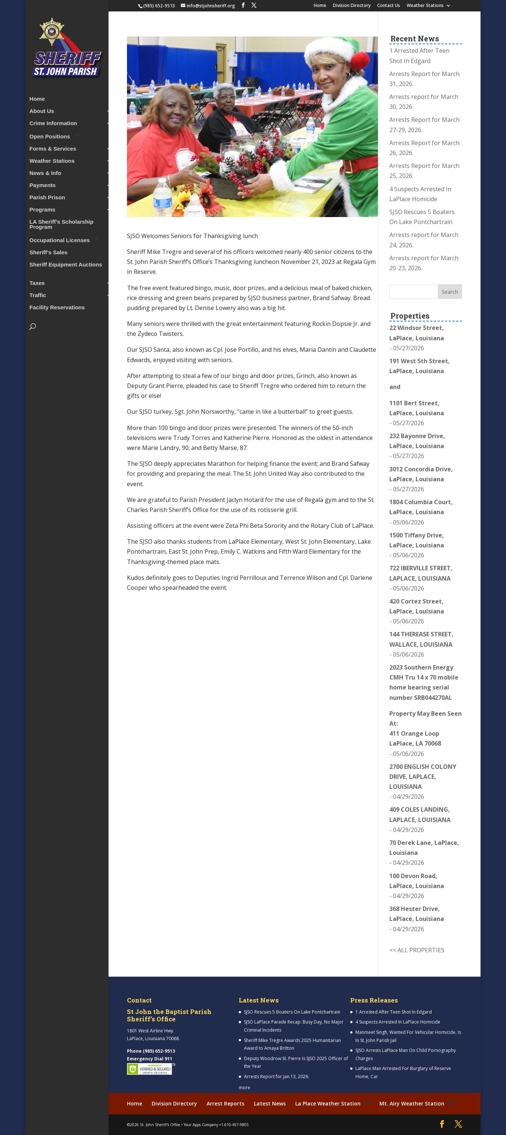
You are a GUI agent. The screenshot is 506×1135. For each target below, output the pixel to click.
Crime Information (53, 121)
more (244, 1087)
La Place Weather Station (328, 1103)
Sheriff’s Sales (49, 250)
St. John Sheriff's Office (160, 1124)
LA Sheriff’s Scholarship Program (61, 222)
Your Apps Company (201, 1124)
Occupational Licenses (60, 238)
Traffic (38, 293)
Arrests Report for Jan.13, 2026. (276, 1076)
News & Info (45, 171)
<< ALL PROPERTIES (416, 950)
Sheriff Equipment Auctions (66, 262)
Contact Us (388, 5)
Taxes (37, 281)
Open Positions (50, 134)
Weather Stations (425, 5)
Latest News (270, 1103)
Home (320, 5)
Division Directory (352, 5)
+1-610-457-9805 (234, 1124)
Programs (42, 207)
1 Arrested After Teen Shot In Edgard (393, 1012)
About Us (42, 109)
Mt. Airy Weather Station (411, 1103)
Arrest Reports (225, 1103)
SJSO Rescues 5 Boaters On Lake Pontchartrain (292, 1012)
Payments (43, 183)
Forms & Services (53, 146)
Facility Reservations (57, 305)
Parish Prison (47, 195)
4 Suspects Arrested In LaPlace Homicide (397, 1022)
